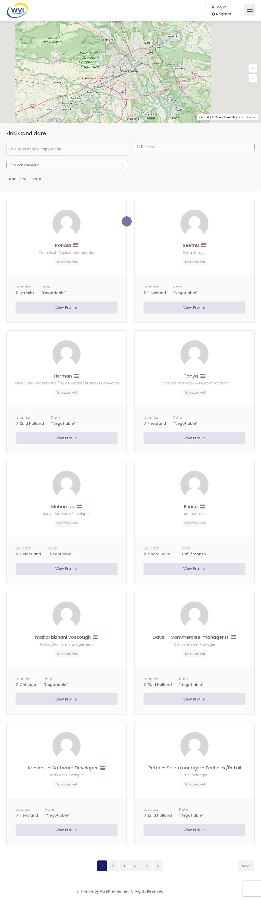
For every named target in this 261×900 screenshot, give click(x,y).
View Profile (66, 307)
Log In (219, 7)
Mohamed (66, 506)
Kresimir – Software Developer (66, 768)
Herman (66, 376)
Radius (15, 178)
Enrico (194, 506)
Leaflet (204, 117)
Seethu (194, 245)
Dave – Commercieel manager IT (194, 637)
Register (221, 14)
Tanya (194, 376)
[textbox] (67, 165)
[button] (253, 68)
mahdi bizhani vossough (66, 637)
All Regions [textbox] (145, 147)
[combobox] (194, 147)
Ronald (66, 245)
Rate (36, 178)
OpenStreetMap (226, 117)
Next (246, 866)
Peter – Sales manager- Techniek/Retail (194, 768)
